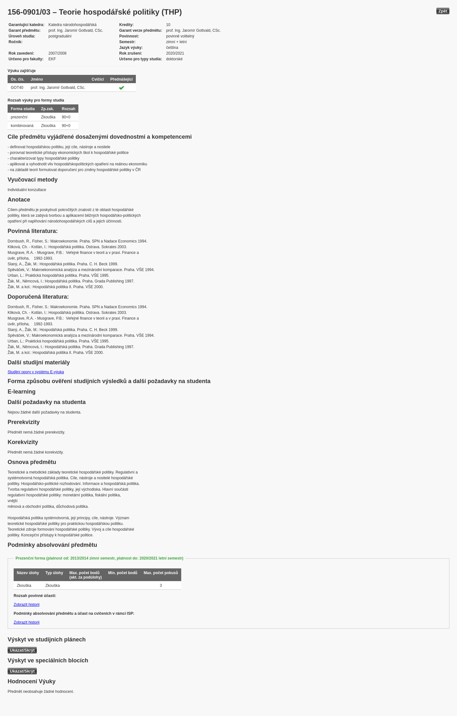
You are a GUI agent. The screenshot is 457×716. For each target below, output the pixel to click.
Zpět (443, 11)
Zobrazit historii (26, 604)
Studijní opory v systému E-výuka (36, 372)
